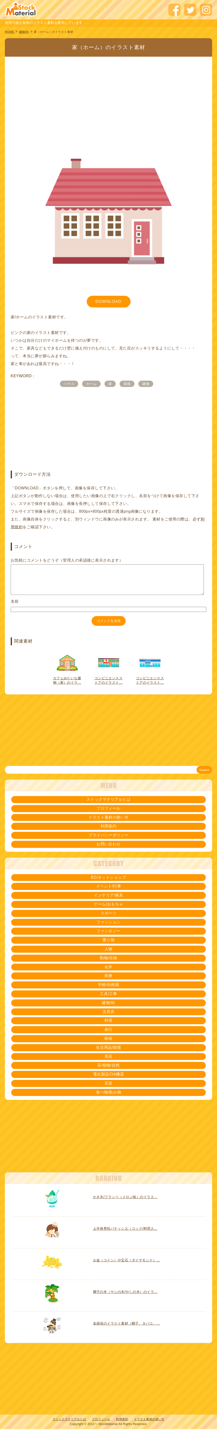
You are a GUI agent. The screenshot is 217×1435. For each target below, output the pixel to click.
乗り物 (108, 946)
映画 (108, 1044)
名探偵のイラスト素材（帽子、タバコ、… (126, 1329)
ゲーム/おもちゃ (108, 910)
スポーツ (109, 919)
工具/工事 (108, 999)
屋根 (127, 384)
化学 (108, 973)
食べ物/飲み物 (108, 1098)
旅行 (108, 1035)
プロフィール (108, 814)
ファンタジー (108, 937)
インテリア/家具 (108, 901)
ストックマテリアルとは (108, 805)
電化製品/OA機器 (108, 1080)
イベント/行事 (108, 892)
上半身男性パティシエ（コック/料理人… (125, 1234)
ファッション (108, 928)
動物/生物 (108, 964)
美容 (108, 1062)
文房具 (108, 1017)
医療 (108, 981)
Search (204, 776)
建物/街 (24, 32)
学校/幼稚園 (108, 990)
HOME (9, 32)
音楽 (108, 1089)
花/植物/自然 (108, 1071)
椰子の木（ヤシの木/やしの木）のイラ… (125, 1298)
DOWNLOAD (108, 301)
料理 (108, 1026)
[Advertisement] (108, 93)
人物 (108, 955)
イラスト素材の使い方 (108, 823)
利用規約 (109, 832)
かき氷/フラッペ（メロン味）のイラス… (125, 1203)
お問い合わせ (108, 850)
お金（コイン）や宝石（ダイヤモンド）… (126, 1266)
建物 (145, 384)
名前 (15, 607)
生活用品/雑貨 (108, 1053)
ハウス (69, 384)
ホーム (91, 384)
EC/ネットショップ (108, 883)
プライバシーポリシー (108, 841)
